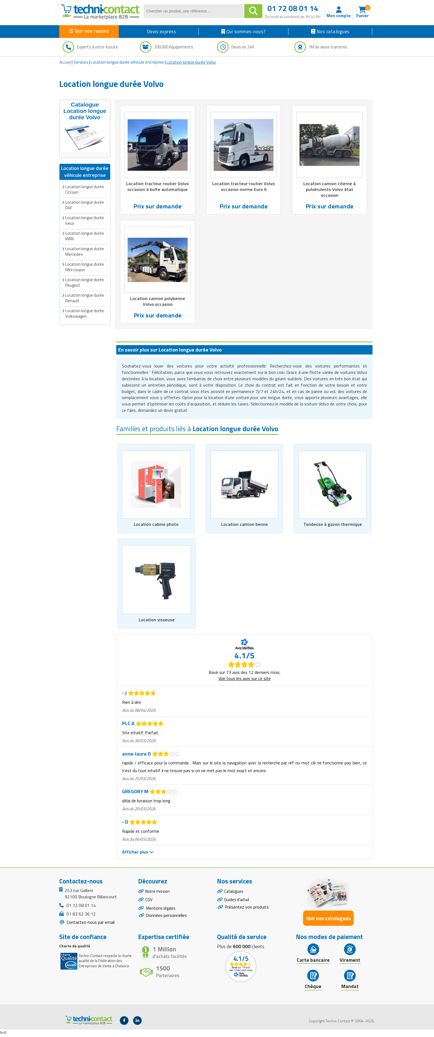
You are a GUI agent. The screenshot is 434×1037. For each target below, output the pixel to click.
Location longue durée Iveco (84, 219)
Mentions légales (161, 912)
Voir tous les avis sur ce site (244, 680)
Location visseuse (156, 621)
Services (80, 62)
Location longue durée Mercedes (84, 250)
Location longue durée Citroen (84, 188)
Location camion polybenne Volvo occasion (158, 302)
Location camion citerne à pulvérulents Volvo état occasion (329, 190)
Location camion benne (244, 525)
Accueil (65, 62)
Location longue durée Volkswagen (84, 312)
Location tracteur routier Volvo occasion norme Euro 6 (243, 186)
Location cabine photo (156, 525)
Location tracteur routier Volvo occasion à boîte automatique (157, 186)
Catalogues (234, 893)
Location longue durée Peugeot (84, 281)
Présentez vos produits (247, 911)
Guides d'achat (237, 903)
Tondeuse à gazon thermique (333, 525)
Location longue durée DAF (84, 204)
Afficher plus (138, 853)
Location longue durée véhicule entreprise (127, 62)
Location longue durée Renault (84, 297)
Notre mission (158, 893)
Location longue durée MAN (84, 235)
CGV (149, 903)
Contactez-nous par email (90, 924)
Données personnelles (166, 921)
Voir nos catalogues (328, 920)
